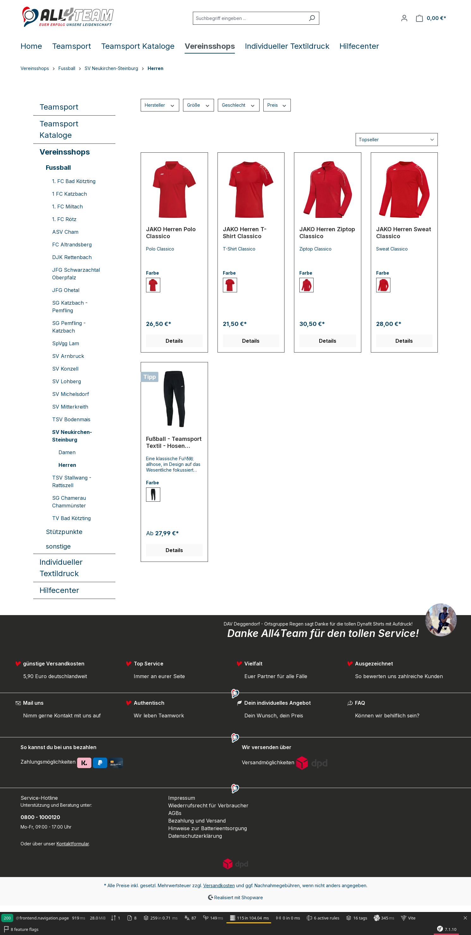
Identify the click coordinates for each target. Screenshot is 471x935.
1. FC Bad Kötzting (73, 181)
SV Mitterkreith (70, 407)
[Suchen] (311, 18)
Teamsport (59, 106)
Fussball (58, 167)
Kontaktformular (73, 843)
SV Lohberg (66, 381)
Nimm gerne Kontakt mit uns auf (62, 715)
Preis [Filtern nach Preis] (277, 105)
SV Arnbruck (68, 356)
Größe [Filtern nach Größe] (198, 105)
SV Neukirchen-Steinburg (72, 436)
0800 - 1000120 (40, 817)
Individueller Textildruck (61, 567)
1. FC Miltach (67, 206)
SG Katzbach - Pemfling (70, 307)
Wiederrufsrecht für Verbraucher (208, 805)
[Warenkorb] (431, 18)
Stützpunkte (64, 532)
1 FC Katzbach (69, 194)
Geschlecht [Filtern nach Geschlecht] (238, 105)
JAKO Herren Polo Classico (171, 232)
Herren (67, 465)
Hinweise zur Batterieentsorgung (207, 828)
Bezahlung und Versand (197, 820)
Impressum (181, 798)
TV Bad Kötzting (71, 518)
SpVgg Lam (65, 343)
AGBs (174, 813)
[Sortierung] (397, 139)
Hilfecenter (59, 590)
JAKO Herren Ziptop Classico (327, 232)
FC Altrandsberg (72, 244)
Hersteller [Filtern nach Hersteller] (160, 105)
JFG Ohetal (65, 290)
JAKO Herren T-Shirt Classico (244, 232)
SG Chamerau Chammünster (69, 502)
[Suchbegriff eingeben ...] (249, 18)
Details (174, 341)
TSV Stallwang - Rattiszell (71, 481)
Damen (67, 452)
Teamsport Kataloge (59, 129)
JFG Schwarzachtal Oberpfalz (76, 274)
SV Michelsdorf (70, 394)
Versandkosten (219, 885)
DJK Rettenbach (72, 257)
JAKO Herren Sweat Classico (403, 232)
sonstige (58, 546)
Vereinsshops (65, 151)
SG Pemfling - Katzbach (69, 327)
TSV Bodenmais (71, 419)
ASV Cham (65, 232)
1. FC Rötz (64, 219)
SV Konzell (65, 369)
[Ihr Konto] (404, 18)
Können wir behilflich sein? (387, 715)
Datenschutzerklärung (195, 836)
